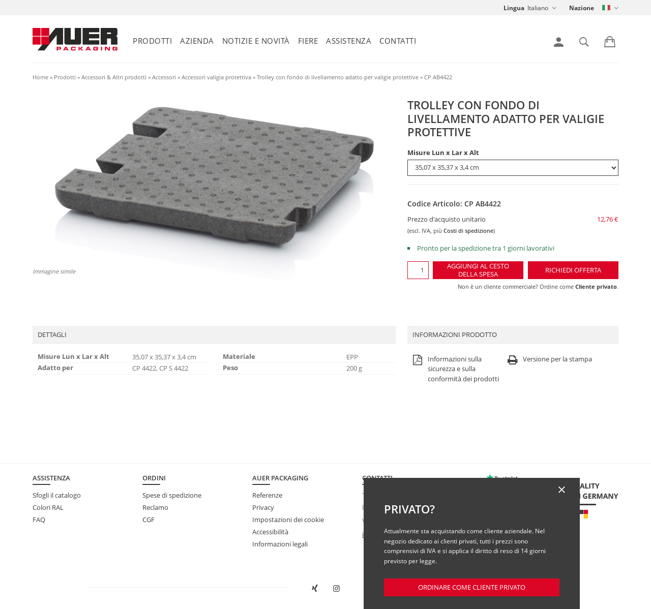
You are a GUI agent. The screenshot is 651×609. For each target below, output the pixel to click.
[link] (559, 42)
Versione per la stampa (548, 359)
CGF (148, 519)
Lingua (514, 8)
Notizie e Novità (256, 41)
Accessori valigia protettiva (216, 77)
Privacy (263, 507)
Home (40, 77)
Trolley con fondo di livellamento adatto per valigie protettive (338, 77)
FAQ (39, 519)
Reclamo (155, 507)
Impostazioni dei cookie (288, 519)
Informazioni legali (280, 544)
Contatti (397, 41)
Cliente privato (596, 286)
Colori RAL (48, 507)
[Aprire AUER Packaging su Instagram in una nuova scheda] (336, 589)
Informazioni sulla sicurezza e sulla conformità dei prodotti (454, 369)
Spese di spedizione (171, 495)
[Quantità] (417, 270)
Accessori (164, 77)
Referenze (267, 495)
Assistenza (348, 41)
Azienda (197, 41)
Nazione (581, 8)
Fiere (308, 41)
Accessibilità (270, 531)
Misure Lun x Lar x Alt (443, 152)
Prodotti (152, 41)
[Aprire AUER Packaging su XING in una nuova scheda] (314, 589)
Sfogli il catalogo (57, 495)
